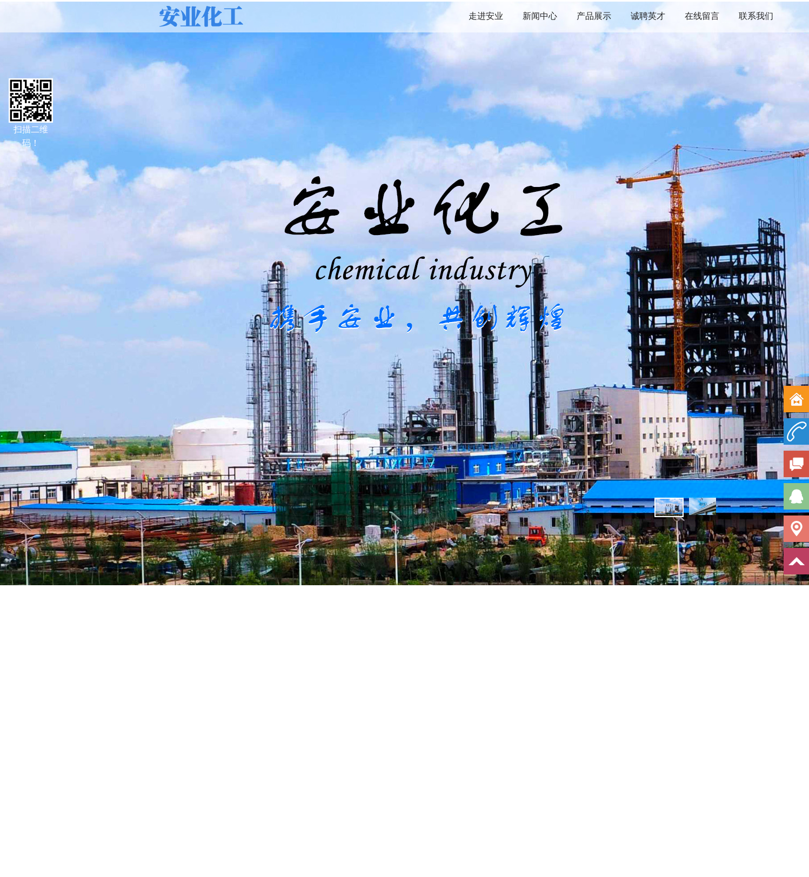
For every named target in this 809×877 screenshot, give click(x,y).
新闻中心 (540, 16)
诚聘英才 (648, 16)
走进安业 (486, 16)
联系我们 (756, 16)
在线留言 (702, 16)
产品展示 (594, 16)
